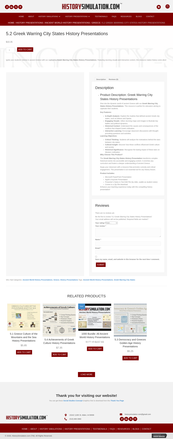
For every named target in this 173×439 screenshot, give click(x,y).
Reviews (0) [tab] (113, 79)
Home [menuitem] (25, 429)
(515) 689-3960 (75, 419)
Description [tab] (101, 79)
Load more (86, 374)
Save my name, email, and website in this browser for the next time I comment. (127, 259)
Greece (96, 23)
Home (11, 23)
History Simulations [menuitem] (51, 429)
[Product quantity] (10, 50)
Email (98, 248)
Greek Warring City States (124, 280)
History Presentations (29, 23)
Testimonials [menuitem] (100, 429)
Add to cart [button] (24, 352)
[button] (7, 7)
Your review (100, 226)
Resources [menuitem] (123, 429)
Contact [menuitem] (146, 429)
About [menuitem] (33, 429)
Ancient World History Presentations (67, 23)
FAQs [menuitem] (112, 429)
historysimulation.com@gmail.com (138, 414)
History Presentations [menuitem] (77, 429)
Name (98, 240)
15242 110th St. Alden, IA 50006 (81, 415)
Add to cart (25, 49)
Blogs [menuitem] (136, 429)
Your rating (100, 223)
